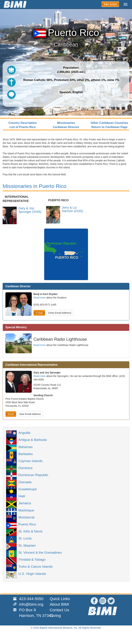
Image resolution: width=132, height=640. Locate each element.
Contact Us (59, 610)
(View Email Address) (59, 312)
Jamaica (24, 503)
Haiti (21, 496)
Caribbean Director (66, 127)
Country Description (22, 123)
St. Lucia (25, 538)
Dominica (25, 468)
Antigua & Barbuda (32, 439)
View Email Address (30, 414)
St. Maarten (27, 545)
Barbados (25, 454)
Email (11, 414)
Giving (55, 615)
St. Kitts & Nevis (30, 531)
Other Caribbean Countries (109, 123)
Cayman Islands (30, 461)
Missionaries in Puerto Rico (34, 186)
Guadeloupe (27, 489)
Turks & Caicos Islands (35, 566)
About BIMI (59, 604)
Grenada (25, 482)
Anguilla (24, 432)
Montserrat (26, 517)
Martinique (26, 510)
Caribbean (66, 44)
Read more (39, 297)
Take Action (110, 4)
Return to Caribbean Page (109, 127)
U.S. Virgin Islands (32, 573)
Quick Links (60, 599)
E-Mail (39, 312)
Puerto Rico (27, 524)
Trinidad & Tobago (32, 559)
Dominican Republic (33, 475)
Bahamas (25, 447)
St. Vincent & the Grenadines (40, 552)
